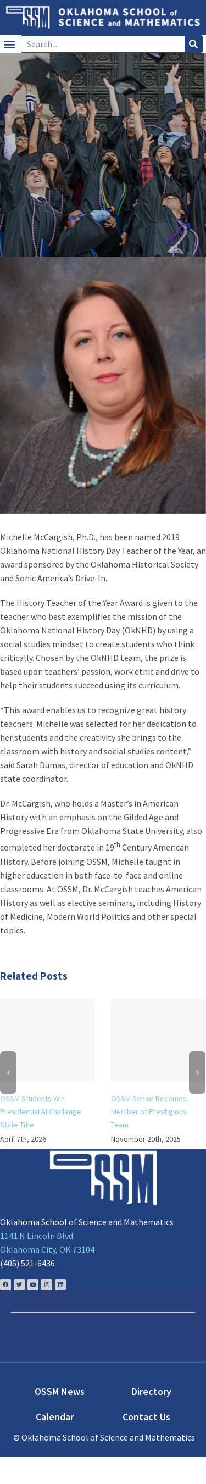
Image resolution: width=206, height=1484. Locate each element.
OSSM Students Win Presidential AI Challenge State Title (40, 1111)
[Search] (193, 44)
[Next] (197, 1072)
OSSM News (60, 1391)
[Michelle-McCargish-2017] (103, 385)
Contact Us (146, 1416)
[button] (9, 44)
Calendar (55, 1416)
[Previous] (8, 1072)
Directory (151, 1391)
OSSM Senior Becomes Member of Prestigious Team (149, 1111)
